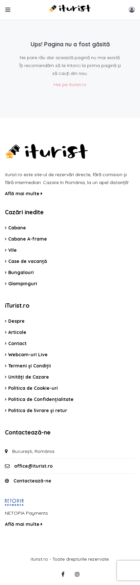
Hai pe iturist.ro (70, 84)
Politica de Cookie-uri (33, 388)
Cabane (17, 228)
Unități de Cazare (28, 377)
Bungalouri (21, 272)
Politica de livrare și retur (37, 410)
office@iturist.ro (33, 466)
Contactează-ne (32, 481)
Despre (16, 321)
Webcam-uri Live (28, 355)
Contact (17, 343)
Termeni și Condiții (29, 366)
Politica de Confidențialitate (41, 399)
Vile (12, 250)
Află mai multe (23, 194)
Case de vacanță (27, 261)
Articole (17, 332)
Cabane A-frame (27, 239)
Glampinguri (22, 284)
